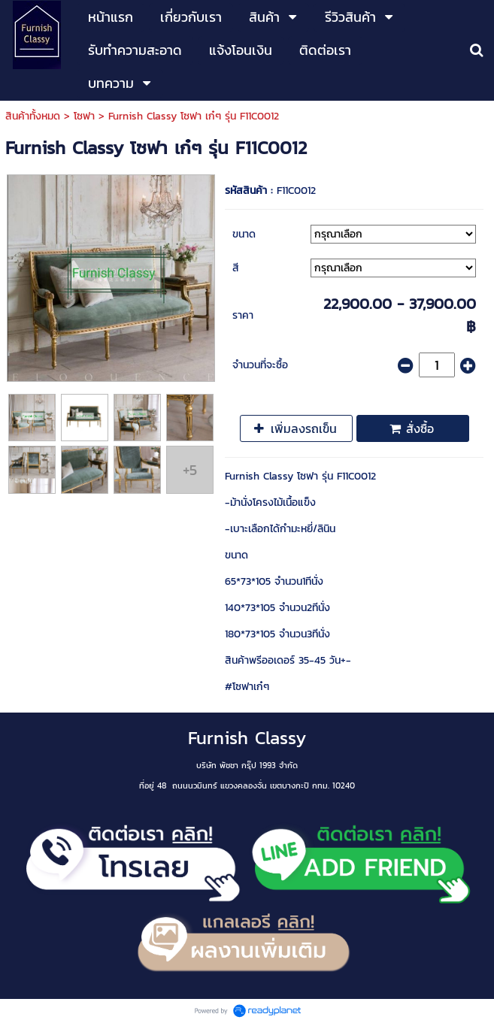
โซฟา (84, 116)
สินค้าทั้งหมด (32, 116)
